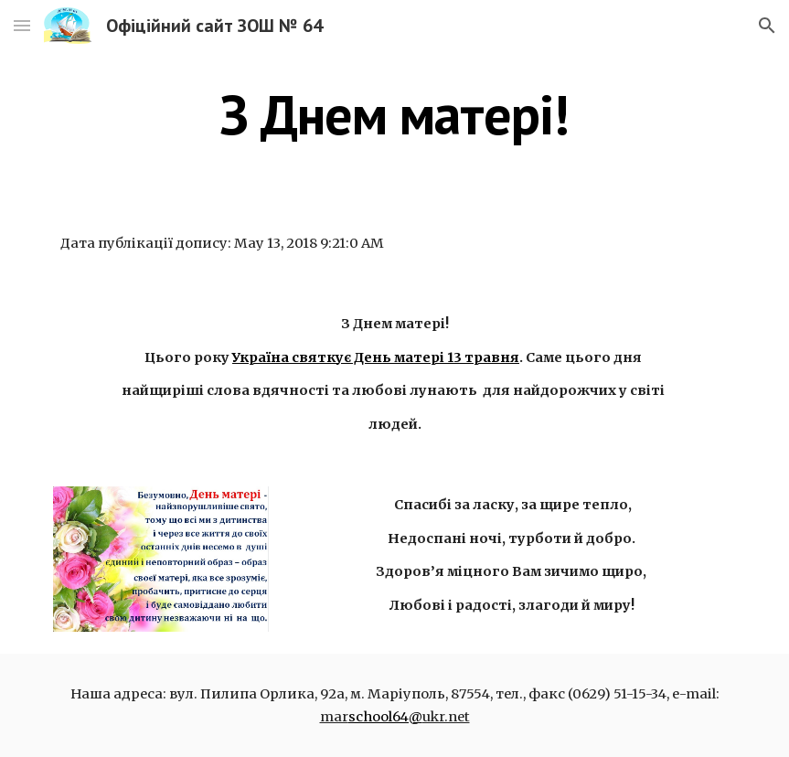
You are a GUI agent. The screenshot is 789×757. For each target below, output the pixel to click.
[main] (394, 114)
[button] (22, 25)
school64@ (385, 717)
